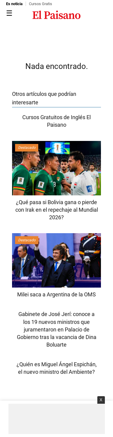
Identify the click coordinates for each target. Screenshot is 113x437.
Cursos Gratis (40, 4)
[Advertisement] (56, 419)
